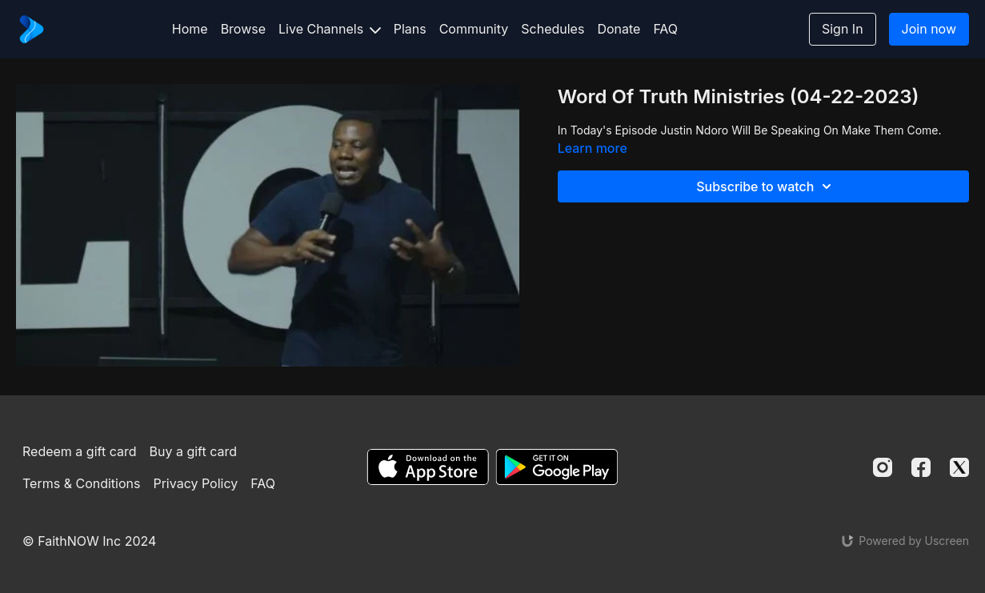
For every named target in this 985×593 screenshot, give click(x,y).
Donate (618, 29)
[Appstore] (427, 467)
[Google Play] (557, 467)
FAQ (665, 29)
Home (190, 29)
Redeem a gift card (79, 451)
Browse (243, 29)
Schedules (552, 29)
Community (474, 29)
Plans (410, 29)
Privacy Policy (195, 483)
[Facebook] (921, 467)
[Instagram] (882, 467)
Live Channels (329, 29)
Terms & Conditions (81, 483)
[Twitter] (959, 467)
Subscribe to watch (766, 186)
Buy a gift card (193, 451)
